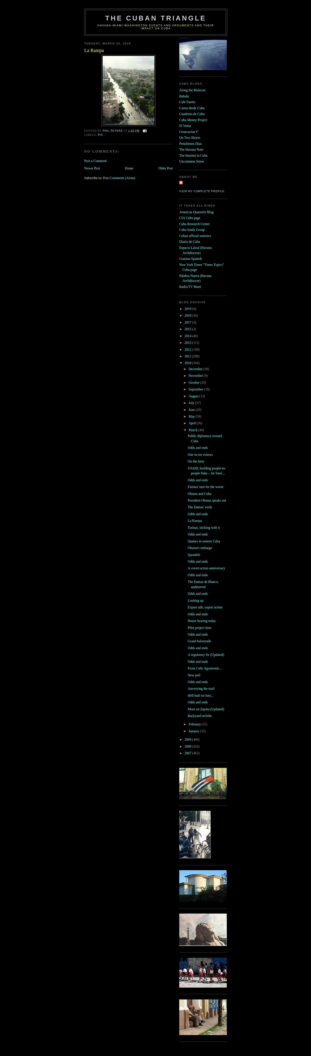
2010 (188, 363)
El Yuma (185, 126)
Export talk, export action (205, 607)
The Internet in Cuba (193, 155)
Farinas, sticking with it (204, 527)
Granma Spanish (190, 258)
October (194, 382)
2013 (188, 342)
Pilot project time (199, 628)
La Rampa (195, 520)
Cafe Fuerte (187, 102)
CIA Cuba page (189, 218)
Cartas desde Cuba (192, 108)
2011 (188, 356)
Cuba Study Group (192, 230)
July (192, 403)
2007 (188, 753)
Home (129, 168)
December (196, 369)
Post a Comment (95, 161)
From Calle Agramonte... (205, 668)
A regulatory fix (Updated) (206, 655)
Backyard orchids (199, 716)
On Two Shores (189, 137)
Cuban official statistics (195, 236)
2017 (188, 322)
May (192, 416)
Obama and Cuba (199, 494)
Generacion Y (188, 132)
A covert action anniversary (206, 568)
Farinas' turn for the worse (205, 487)
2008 (188, 746)
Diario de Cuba (189, 241)
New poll (194, 675)
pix (100, 134)
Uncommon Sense (191, 161)
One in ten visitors (200, 454)
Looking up (195, 600)
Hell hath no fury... (200, 695)
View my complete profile (201, 191)
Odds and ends (198, 448)
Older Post (165, 168)
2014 (188, 336)
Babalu (184, 96)
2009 (188, 739)
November (196, 375)
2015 (188, 329)
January (194, 731)
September (196, 389)
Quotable (194, 555)
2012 (188, 349)
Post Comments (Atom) (119, 178)
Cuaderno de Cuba (192, 114)
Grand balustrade (199, 641)
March (193, 430)
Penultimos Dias (190, 143)
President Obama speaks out (207, 500)
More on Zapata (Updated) (206, 709)
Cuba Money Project (193, 120)
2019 (188, 309)
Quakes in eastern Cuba (204, 541)
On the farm (196, 461)
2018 (188, 315)
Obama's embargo (200, 548)
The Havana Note (191, 149)
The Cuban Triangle (155, 18)
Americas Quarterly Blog (196, 212)
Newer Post (92, 168)
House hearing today (202, 621)
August (194, 396)
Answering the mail (201, 688)
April (193, 423)
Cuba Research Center (194, 224)
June (192, 410)
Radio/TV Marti (190, 287)
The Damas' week (200, 507)
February (195, 724)
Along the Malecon (192, 90)
